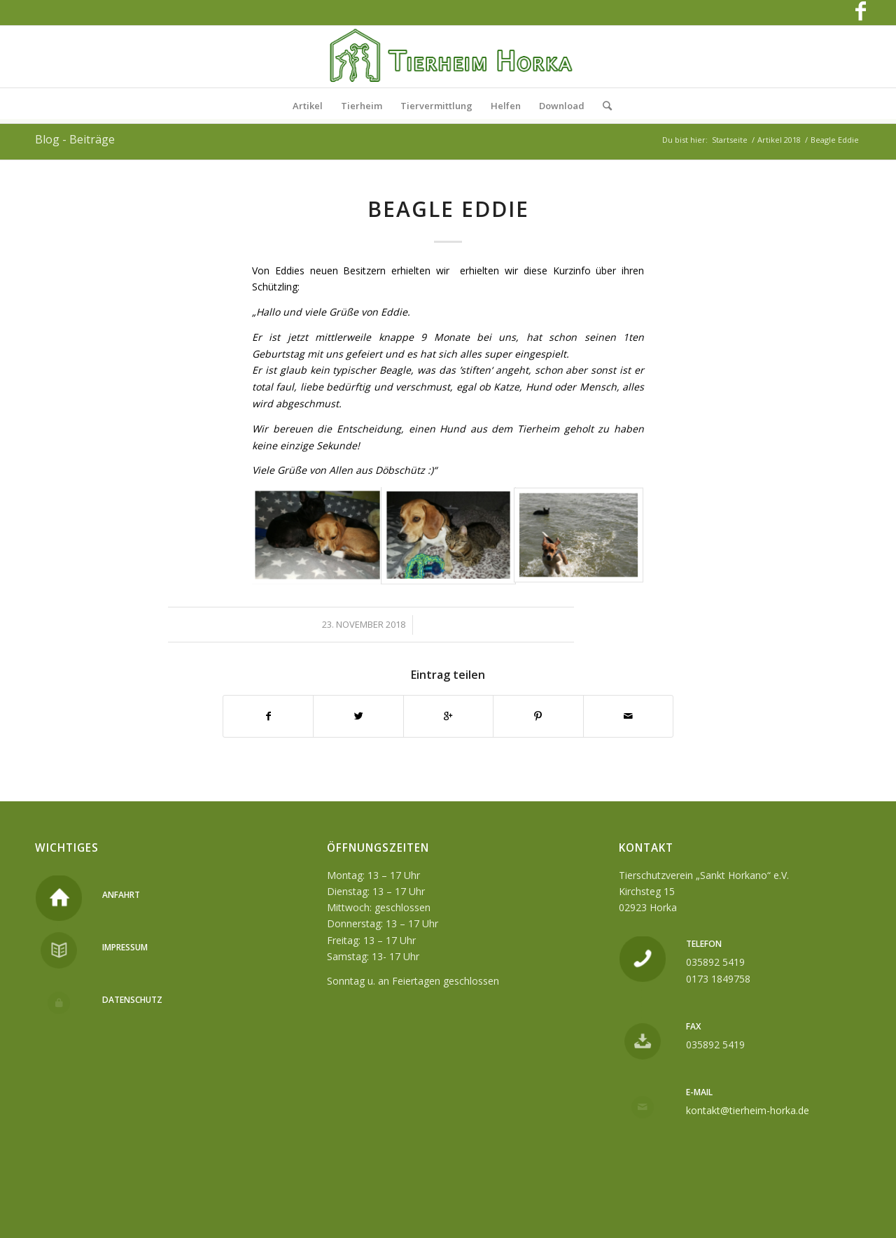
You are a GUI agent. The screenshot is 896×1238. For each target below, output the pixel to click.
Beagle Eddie (448, 209)
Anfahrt (121, 895)
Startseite (730, 139)
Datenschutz (132, 1000)
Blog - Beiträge (75, 139)
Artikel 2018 (779, 139)
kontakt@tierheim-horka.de (747, 1110)
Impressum (125, 947)
